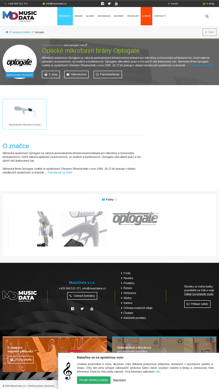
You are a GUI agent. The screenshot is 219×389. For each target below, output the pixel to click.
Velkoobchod (76, 74)
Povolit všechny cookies (93, 382)
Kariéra (128, 301)
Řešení (78, 16)
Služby (90, 16)
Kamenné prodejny (135, 316)
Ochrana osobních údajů (138, 306)
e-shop (208, 3)
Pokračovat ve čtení (201, 65)
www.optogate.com (75, 45)
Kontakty (160, 16)
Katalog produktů (21, 32)
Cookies (128, 311)
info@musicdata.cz (55, 3)
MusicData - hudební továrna (20, 16)
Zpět (209, 32)
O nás (127, 271)
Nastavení (119, 382)
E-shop (146, 16)
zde (157, 374)
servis (173, 3)
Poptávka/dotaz (108, 74)
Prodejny (133, 16)
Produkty (65, 16)
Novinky (119, 16)
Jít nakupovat (20, 358)
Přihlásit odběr (197, 302)
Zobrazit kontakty (82, 294)
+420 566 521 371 (16, 3)
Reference (104, 16)
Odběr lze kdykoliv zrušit (198, 292)
